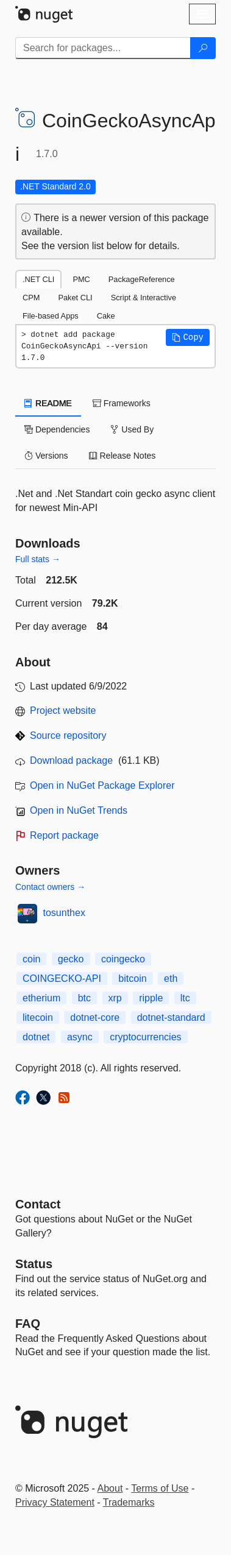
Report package (64, 835)
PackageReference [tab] (141, 279)
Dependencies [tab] (57, 429)
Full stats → (37, 559)
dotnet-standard (171, 1017)
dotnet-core (94, 1017)
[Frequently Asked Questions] (27, 1323)
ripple (151, 998)
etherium (41, 998)
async (80, 1037)
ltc (185, 998)
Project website (63, 710)
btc (84, 998)
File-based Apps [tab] (51, 315)
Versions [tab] (46, 456)
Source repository (68, 735)
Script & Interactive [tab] (143, 297)
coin (31, 959)
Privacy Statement (54, 1502)
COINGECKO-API (62, 978)
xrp (115, 998)
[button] (188, 337)
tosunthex (64, 913)
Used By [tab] (132, 429)
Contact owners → (50, 887)
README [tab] (48, 403)
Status (33, 1264)
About (110, 1488)
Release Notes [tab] (122, 456)
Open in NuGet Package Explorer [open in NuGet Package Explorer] (102, 785)
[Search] (203, 48)
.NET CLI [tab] (38, 279)
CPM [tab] (31, 297)
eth (170, 978)
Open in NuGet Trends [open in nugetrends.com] (78, 810)
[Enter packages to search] (103, 48)
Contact (37, 1204)
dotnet (36, 1037)
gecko (71, 959)
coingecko (123, 959)
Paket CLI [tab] (75, 297)
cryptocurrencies (145, 1037)
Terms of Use (159, 1488)
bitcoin (132, 978)
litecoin (38, 1017)
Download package (71, 760)
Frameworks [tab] (122, 403)
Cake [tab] (106, 315)
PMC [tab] (81, 279)
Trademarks (129, 1502)
